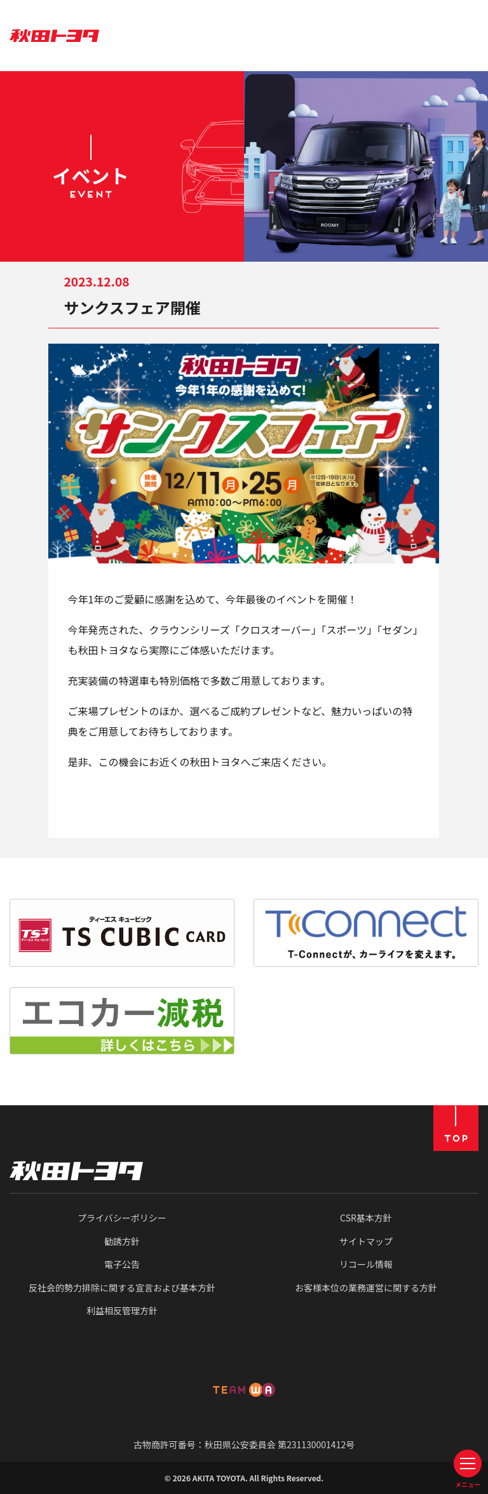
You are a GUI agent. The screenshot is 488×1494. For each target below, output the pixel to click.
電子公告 (122, 1264)
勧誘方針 (122, 1241)
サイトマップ (366, 1241)
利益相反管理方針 (122, 1310)
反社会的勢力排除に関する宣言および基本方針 (122, 1287)
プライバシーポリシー (122, 1217)
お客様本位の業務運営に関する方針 (366, 1287)
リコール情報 (366, 1264)
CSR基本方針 (366, 1217)
